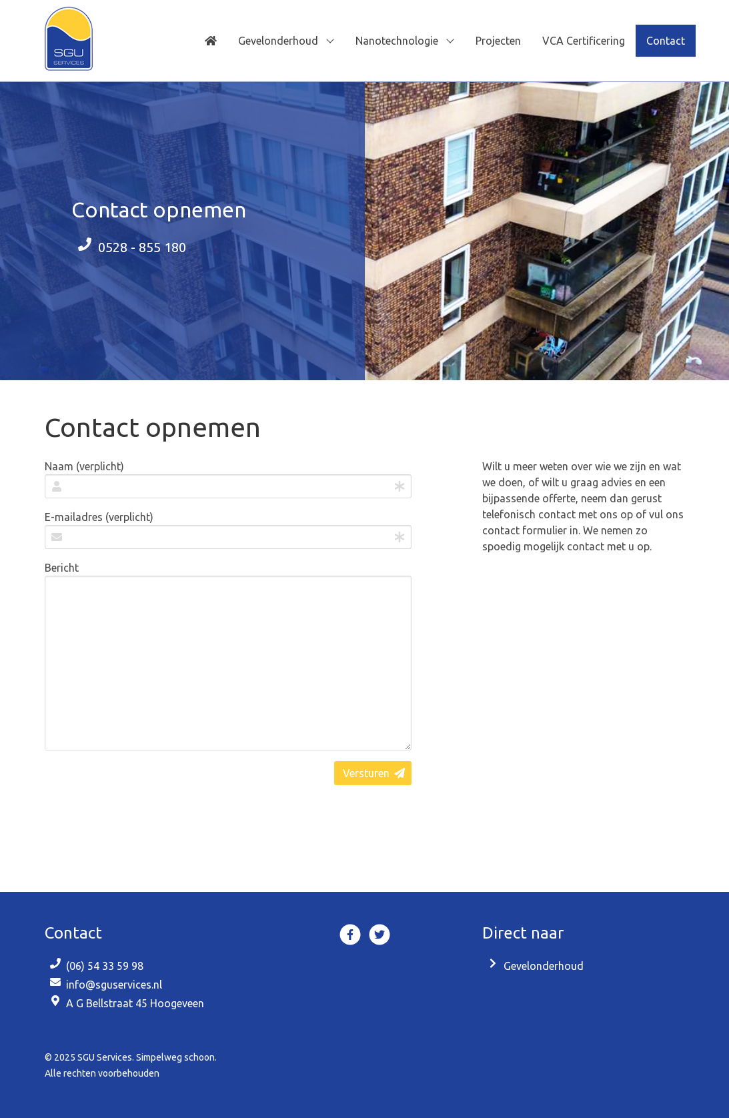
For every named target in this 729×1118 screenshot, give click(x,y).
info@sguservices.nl (114, 985)
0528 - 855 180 (142, 247)
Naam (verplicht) (84, 466)
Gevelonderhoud (544, 966)
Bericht (62, 568)
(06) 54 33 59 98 (104, 966)
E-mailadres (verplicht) (99, 517)
